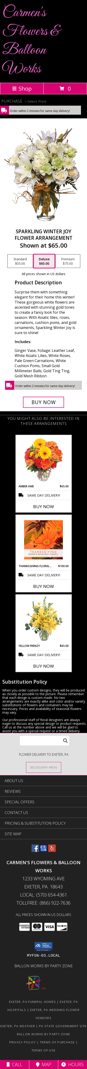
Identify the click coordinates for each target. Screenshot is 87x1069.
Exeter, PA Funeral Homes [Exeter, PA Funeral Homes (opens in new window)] (32, 1002)
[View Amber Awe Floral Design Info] (43, 459)
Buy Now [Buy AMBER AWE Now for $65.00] (43, 507)
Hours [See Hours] (72, 1064)
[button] (43, 946)
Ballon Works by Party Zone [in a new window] (43, 965)
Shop (22, 88)
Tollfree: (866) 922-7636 (43, 903)
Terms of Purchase (57, 1042)
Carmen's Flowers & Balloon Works (30, 40)
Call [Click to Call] (14, 1064)
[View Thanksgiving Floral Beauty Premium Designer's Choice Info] (43, 539)
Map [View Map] (43, 1064)
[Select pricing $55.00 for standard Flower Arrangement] (20, 261)
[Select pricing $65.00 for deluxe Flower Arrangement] (44, 261)
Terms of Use (44, 1050)
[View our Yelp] (52, 850)
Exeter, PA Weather (17, 1026)
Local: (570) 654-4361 (43, 895)
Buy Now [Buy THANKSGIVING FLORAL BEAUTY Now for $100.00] (43, 586)
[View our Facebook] (35, 850)
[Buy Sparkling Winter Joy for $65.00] (43, 402)
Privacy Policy (22, 1042)
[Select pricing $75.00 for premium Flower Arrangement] (68, 261)
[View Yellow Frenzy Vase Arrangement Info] (43, 619)
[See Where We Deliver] (43, 767)
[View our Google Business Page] (43, 850)
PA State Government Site (63, 1026)
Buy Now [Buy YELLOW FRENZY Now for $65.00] (43, 666)
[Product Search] (44, 740)
